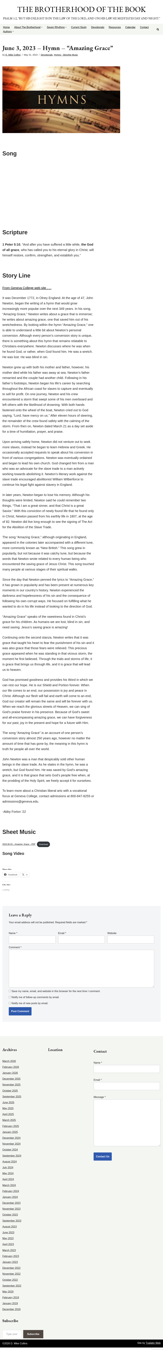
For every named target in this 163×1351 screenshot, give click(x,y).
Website (112, 936)
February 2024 (10, 1194)
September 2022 (11, 1289)
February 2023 (10, 1259)
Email (62, 936)
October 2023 (10, 1218)
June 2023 (8, 1236)
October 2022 (10, 1283)
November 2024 (11, 1147)
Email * (127, 1086)
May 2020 (8, 1295)
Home (6, 27)
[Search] (158, 29)
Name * (127, 1069)
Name (13, 936)
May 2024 (8, 1177)
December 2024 (11, 1141)
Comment (15, 950)
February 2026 (10, 1070)
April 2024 (8, 1183)
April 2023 (8, 1248)
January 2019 (10, 1307)
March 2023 (9, 1253)
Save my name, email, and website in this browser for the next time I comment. (55, 995)
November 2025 (11, 1088)
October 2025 (10, 1094)
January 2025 (10, 1135)
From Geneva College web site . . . (26, 288)
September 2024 (11, 1159)
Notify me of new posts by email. (29, 1007)
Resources (115, 27)
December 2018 (11, 1313)
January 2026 (10, 1076)
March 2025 (9, 1123)
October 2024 (10, 1153)
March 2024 (9, 1188)
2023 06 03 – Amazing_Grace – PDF (19, 847)
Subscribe (33, 1337)
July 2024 (7, 1171)
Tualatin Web (153, 1346)
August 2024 (9, 1165)
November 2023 (11, 1212)
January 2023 (10, 1265)
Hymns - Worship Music (66, 55)
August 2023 (9, 1230)
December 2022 (11, 1271)
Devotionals (98, 27)
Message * (127, 1124)
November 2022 (11, 1277)
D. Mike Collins (13, 55)
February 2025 (10, 1129)
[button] (42, 27)
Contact (145, 27)
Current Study (79, 27)
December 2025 (11, 1082)
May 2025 (8, 1111)
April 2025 (8, 1118)
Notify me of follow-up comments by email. (35, 1001)
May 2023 (8, 1242)
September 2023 (11, 1224)
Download (43, 847)
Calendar (131, 27)
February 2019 (10, 1301)
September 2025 (11, 1100)
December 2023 (11, 1206)
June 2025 (8, 1106)
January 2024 (10, 1200)
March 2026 (9, 1064)
